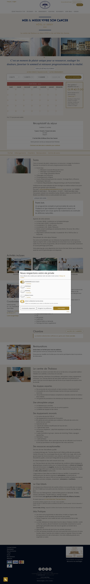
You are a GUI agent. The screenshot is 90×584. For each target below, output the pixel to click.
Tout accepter (61, 308)
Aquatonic (51, 11)
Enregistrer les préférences (45, 308)
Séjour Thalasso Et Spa (18, 11)
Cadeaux (76, 11)
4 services (28, 292)
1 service (28, 288)
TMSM (67, 311)
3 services (28, 283)
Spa (36, 11)
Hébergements (43, 11)
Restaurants (60, 11)
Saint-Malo (68, 11)
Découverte (30, 11)
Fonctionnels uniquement (28, 308)
